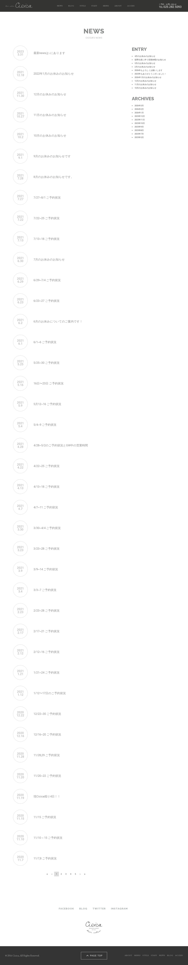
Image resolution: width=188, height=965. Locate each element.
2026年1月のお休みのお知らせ (148, 77)
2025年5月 (139, 137)
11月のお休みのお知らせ (52, 115)
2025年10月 (140, 123)
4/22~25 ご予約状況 (49, 466)
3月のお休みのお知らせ (145, 63)
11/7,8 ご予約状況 (47, 858)
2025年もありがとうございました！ (150, 74)
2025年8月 (139, 130)
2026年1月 (139, 112)
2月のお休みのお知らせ (145, 67)
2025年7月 (139, 134)
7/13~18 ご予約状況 (49, 239)
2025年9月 (139, 127)
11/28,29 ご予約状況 (49, 755)
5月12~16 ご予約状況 (50, 404)
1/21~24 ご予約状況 (49, 672)
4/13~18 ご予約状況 (49, 486)
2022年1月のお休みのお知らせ (57, 73)
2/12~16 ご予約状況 (49, 652)
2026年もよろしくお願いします (148, 70)
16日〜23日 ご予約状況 (51, 383)
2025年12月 (140, 116)
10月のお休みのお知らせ (52, 135)
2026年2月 (139, 109)
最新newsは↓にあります (52, 53)
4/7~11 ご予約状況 (48, 507)
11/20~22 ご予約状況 (49, 776)
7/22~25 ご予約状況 (49, 218)
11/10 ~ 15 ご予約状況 (50, 838)
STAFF (94, 5)
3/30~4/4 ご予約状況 (49, 528)
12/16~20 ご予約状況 (49, 734)
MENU (106, 5)
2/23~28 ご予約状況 (49, 610)
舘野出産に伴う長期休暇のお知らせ (150, 60)
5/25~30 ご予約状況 (49, 363)
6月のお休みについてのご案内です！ (61, 321)
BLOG (71, 5)
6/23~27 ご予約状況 (49, 301)
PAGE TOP (94, 956)
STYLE (83, 5)
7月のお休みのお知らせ (51, 259)
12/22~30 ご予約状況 (49, 714)
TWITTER (99, 908)
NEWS (60, 5)
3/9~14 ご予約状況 (48, 569)
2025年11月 (140, 120)
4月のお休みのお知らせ (145, 56)
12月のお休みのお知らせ (52, 94)
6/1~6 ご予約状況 (47, 342)
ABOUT (118, 5)
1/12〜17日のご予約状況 (52, 693)
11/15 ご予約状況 (46, 817)
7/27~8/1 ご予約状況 (49, 197)
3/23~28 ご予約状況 (49, 548)
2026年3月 (139, 105)
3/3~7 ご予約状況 (47, 590)
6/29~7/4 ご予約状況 (49, 280)
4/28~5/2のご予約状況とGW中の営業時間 (65, 445)
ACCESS (130, 5)
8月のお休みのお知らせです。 (56, 177)
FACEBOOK (66, 908)
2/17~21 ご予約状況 (49, 631)
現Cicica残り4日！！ (49, 796)
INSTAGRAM (119, 908)
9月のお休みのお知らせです (55, 156)
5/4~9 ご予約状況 (47, 424)
